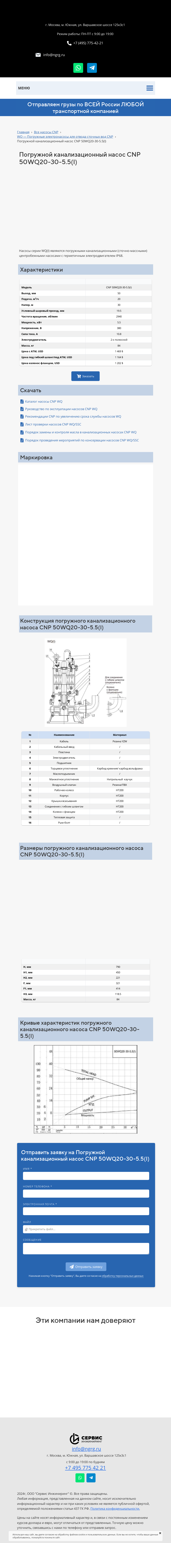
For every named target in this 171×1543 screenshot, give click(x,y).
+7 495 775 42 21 (85, 1467)
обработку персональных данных (122, 1276)
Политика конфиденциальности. (115, 1508)
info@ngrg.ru (86, 1448)
